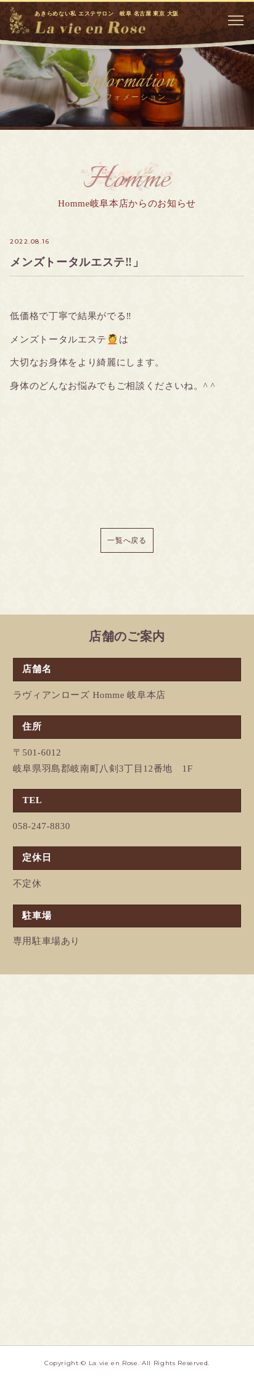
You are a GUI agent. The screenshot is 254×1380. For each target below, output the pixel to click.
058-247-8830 (41, 826)
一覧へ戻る (126, 540)
